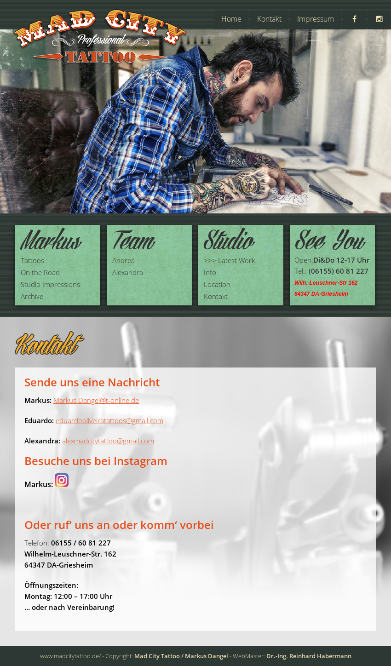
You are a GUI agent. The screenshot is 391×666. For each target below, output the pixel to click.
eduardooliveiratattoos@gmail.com (109, 420)
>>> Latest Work (229, 260)
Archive (32, 296)
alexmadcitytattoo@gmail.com (108, 440)
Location (217, 284)
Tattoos (32, 260)
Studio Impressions (50, 284)
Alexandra (127, 272)
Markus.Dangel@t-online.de (96, 400)
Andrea (123, 260)
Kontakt (269, 19)
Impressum (315, 19)
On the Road (40, 272)
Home (231, 19)
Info (210, 272)
